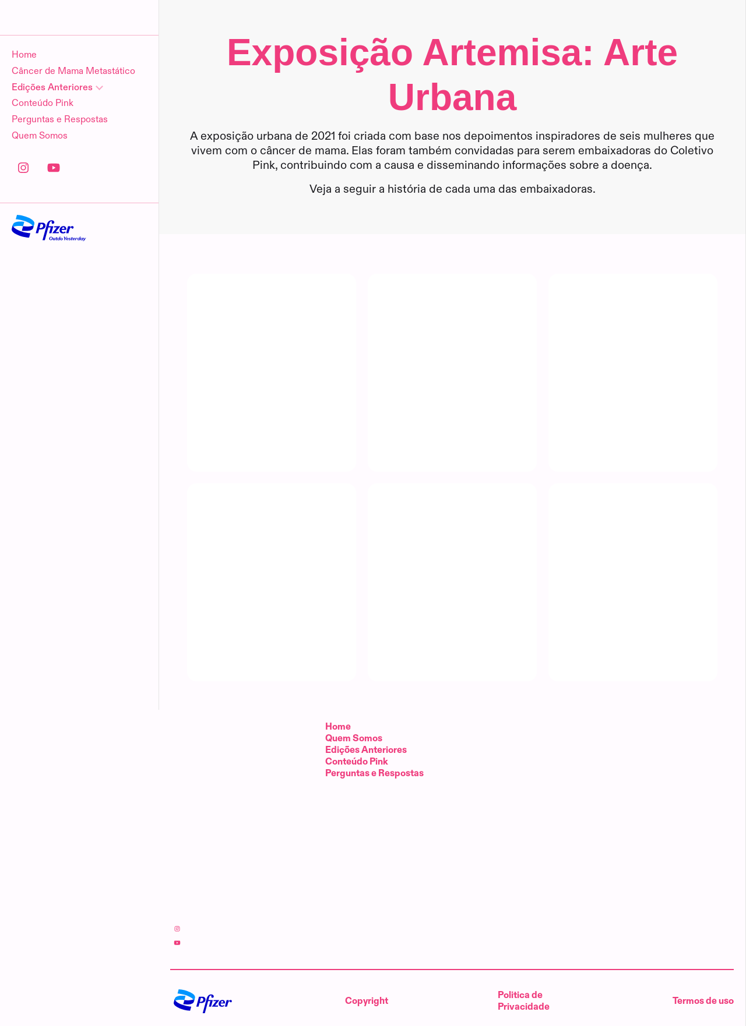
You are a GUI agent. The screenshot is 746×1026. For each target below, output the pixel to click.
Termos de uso (703, 1001)
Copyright (366, 1001)
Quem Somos (40, 191)
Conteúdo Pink (42, 158)
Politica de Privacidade (524, 1001)
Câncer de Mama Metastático (73, 126)
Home (24, 110)
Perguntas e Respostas (60, 174)
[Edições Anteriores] (79, 142)
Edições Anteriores (366, 750)
